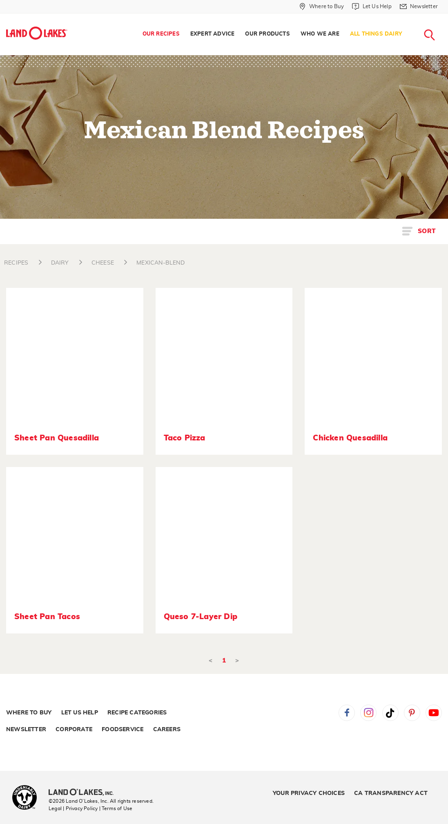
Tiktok (390, 713)
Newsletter (26, 729)
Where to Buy (28, 713)
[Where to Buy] (321, 6)
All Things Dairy (376, 34)
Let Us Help (79, 713)
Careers (167, 729)
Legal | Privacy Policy (73, 808)
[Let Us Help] (371, 6)
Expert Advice (212, 34)
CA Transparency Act (391, 793)
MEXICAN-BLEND (160, 263)
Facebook (347, 713)
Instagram (368, 713)
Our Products (267, 34)
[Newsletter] (419, 6)
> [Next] (237, 661)
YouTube (434, 713)
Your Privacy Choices (309, 793)
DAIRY (60, 263)
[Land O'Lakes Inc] (84, 792)
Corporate (74, 729)
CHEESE (102, 263)
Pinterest (412, 713)
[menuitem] (161, 34)
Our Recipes (161, 34)
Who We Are (320, 34)
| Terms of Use (116, 808)
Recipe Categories (137, 713)
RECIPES (16, 263)
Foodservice (122, 729)
